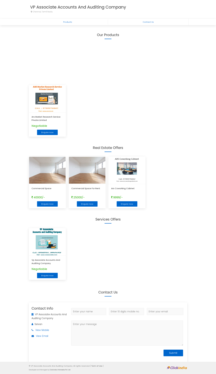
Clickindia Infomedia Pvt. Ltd (60, 370)
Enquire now (47, 132)
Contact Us (148, 22)
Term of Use (96, 366)
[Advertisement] (108, 61)
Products (67, 22)
